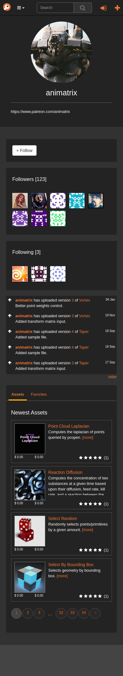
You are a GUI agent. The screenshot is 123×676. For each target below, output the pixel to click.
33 (72, 612)
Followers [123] (29, 179)
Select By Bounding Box (70, 564)
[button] (21, 7)
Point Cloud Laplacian (68, 426)
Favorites (39, 394)
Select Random (62, 518)
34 (83, 612)
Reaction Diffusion (65, 472)
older (112, 377)
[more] (87, 437)
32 (61, 612)
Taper (84, 332)
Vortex (84, 300)
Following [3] (26, 252)
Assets (17, 394)
